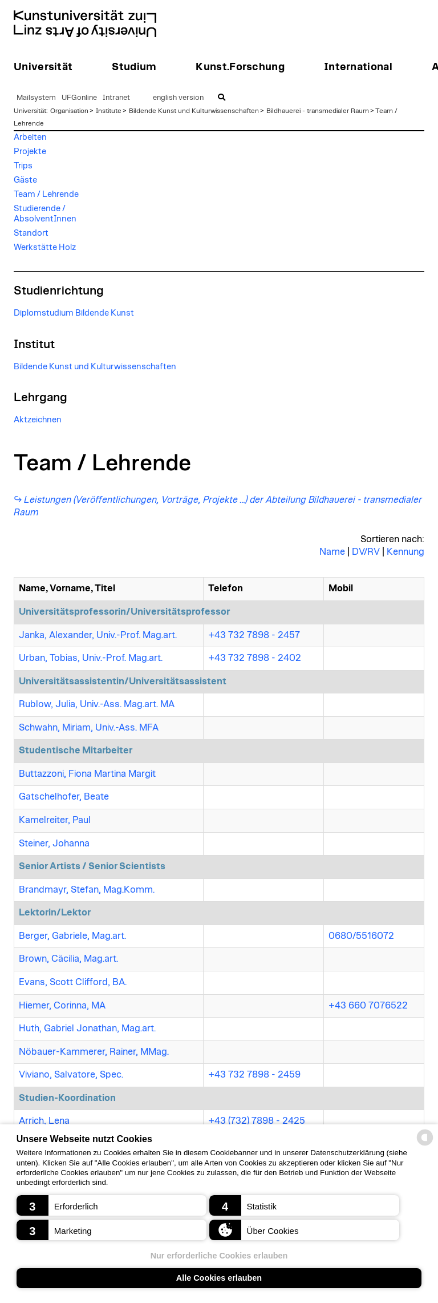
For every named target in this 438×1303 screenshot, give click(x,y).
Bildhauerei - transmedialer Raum (317, 110)
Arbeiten (30, 137)
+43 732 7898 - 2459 (254, 1074)
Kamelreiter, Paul (55, 820)
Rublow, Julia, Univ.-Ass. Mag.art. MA (97, 704)
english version (178, 98)
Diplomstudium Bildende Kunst (74, 313)
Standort (31, 233)
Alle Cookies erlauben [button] (219, 1277)
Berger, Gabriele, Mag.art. (72, 936)
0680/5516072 (361, 936)
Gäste (25, 180)
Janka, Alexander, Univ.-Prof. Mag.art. (98, 635)
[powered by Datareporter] (425, 1144)
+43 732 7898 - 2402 (254, 658)
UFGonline (79, 98)
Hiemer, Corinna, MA (62, 1005)
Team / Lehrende (46, 194)
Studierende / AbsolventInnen (45, 213)
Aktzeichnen (38, 419)
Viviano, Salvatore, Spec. (71, 1074)
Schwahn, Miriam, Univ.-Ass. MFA (89, 727)
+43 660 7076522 (368, 1005)
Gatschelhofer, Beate (64, 796)
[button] (111, 1205)
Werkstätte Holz (45, 247)
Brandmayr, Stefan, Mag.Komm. (87, 889)
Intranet (116, 98)
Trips (23, 166)
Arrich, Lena (44, 1120)
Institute (108, 110)
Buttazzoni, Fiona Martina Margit (87, 773)
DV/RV (366, 551)
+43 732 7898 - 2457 (254, 635)
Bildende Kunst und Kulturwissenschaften (194, 110)
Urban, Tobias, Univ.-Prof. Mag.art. (91, 658)
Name (332, 551)
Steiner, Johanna (54, 843)
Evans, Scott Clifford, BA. (73, 982)
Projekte (30, 151)
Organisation (69, 110)
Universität (30, 110)
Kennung (405, 551)
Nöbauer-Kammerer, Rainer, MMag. (94, 1051)
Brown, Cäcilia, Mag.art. (68, 958)
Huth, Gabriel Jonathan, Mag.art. (87, 1028)
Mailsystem (36, 98)
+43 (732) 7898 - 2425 (256, 1120)
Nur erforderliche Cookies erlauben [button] (219, 1255)
